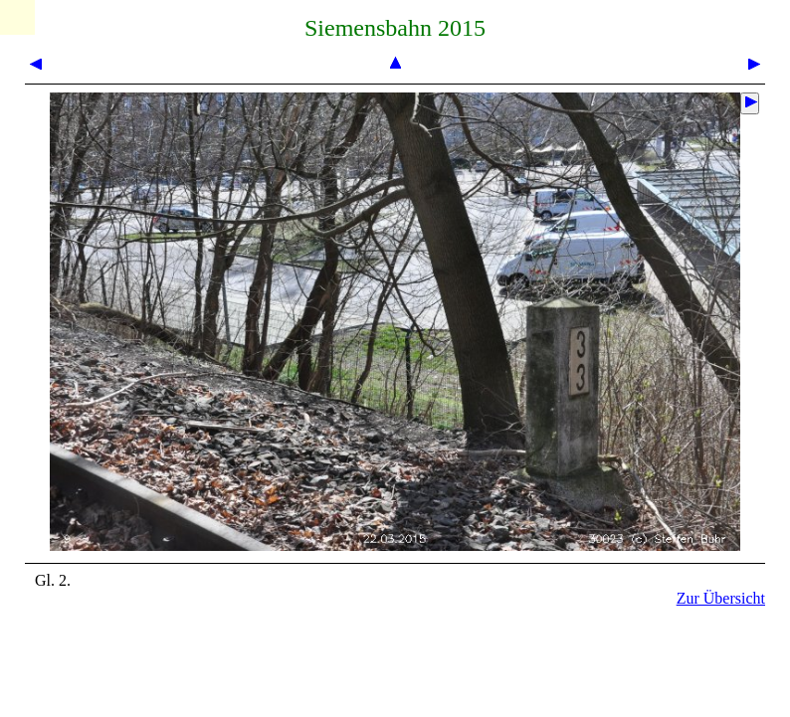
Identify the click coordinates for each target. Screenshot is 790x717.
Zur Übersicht (721, 598)
